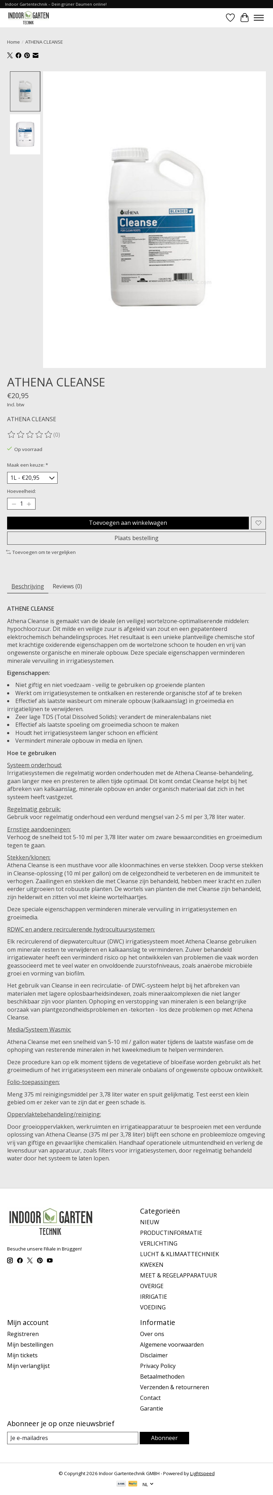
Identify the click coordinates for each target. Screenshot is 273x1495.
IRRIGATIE (153, 1297)
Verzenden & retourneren (174, 1387)
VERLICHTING (158, 1243)
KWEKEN (152, 1265)
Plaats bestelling (136, 538)
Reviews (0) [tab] (67, 586)
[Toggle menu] (259, 18)
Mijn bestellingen (30, 1344)
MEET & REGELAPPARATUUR (178, 1275)
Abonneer (164, 1438)
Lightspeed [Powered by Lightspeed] (202, 1473)
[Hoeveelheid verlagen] (13, 504)
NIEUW (149, 1222)
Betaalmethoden (162, 1376)
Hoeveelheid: (21, 491)
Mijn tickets (22, 1355)
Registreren (23, 1334)
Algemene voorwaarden (172, 1344)
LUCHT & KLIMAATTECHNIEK (179, 1254)
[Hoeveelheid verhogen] (28, 504)
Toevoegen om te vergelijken (41, 552)
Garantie (151, 1408)
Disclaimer (154, 1355)
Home (13, 42)
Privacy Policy (158, 1366)
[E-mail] (72, 1438)
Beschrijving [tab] (27, 586)
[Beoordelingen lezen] (30, 434)
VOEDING (153, 1307)
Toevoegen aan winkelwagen (128, 523)
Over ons (152, 1334)
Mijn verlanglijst (28, 1366)
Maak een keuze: (27, 465)
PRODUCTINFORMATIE (171, 1233)
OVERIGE (152, 1286)
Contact (150, 1398)
